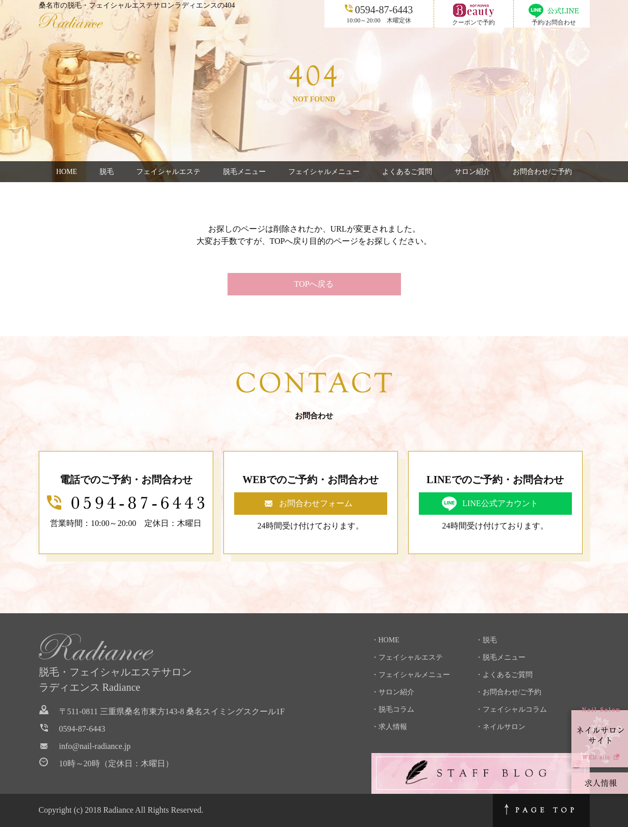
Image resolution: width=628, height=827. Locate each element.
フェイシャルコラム (515, 709)
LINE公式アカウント (500, 503)
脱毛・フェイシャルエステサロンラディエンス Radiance (115, 679)
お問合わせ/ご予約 (542, 172)
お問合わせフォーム (316, 503)
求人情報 (393, 727)
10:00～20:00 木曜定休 (379, 13)
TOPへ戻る (314, 284)
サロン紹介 (472, 172)
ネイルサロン (504, 727)
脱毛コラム (396, 709)
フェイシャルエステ (168, 172)
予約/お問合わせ (554, 22)
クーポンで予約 (473, 22)
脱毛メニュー (244, 172)
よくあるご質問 (407, 172)
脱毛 (106, 172)
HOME (66, 172)
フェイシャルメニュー (324, 172)
